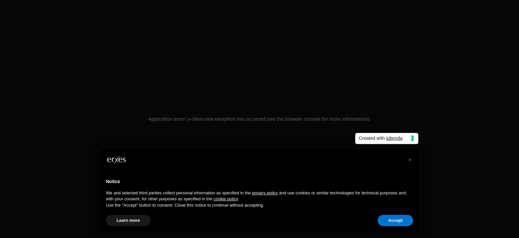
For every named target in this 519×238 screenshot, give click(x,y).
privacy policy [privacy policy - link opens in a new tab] (265, 192)
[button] (409, 160)
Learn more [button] (128, 220)
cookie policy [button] (225, 198)
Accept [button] (395, 220)
